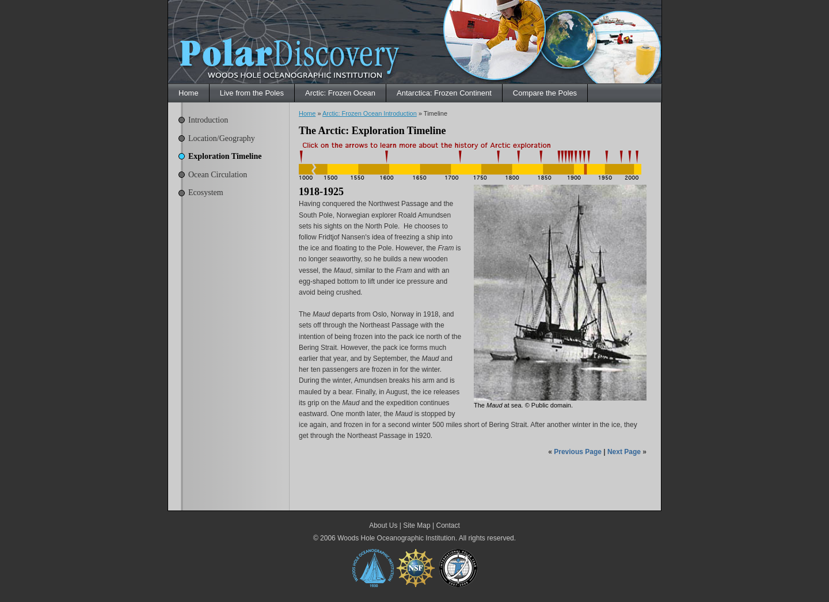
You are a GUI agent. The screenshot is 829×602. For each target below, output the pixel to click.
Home (188, 93)
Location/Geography (221, 138)
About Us (383, 525)
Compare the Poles (545, 93)
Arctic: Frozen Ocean (340, 93)
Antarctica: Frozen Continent (444, 93)
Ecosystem (205, 192)
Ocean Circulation (217, 174)
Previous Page (578, 452)
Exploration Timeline (224, 156)
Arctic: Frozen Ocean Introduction (369, 113)
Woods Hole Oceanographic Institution (396, 538)
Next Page (624, 452)
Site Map (416, 525)
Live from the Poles (252, 93)
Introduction (208, 120)
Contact (447, 525)
